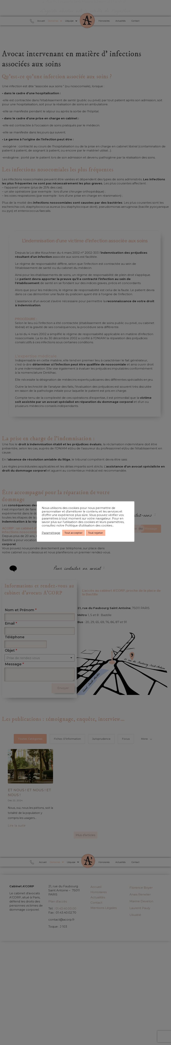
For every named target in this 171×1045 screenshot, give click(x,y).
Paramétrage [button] (51, 533)
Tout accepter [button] (73, 532)
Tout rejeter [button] (95, 532)
